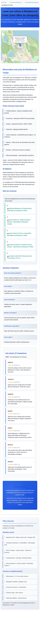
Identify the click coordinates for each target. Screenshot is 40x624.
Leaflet (22, 62)
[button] (20, 45)
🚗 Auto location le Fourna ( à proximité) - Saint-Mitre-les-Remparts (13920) (19, 235)
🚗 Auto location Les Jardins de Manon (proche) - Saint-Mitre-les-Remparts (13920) (18, 223)
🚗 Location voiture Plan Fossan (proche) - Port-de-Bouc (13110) (19, 258)
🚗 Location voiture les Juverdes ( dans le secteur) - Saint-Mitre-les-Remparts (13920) (20, 246)
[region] (20, 46)
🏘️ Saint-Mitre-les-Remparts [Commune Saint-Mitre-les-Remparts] (31, 2)
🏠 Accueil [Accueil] (3, 2)
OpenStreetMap (29, 62)
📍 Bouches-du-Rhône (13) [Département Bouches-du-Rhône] (15, 2)
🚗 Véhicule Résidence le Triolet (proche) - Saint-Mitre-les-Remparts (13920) (19, 210)
